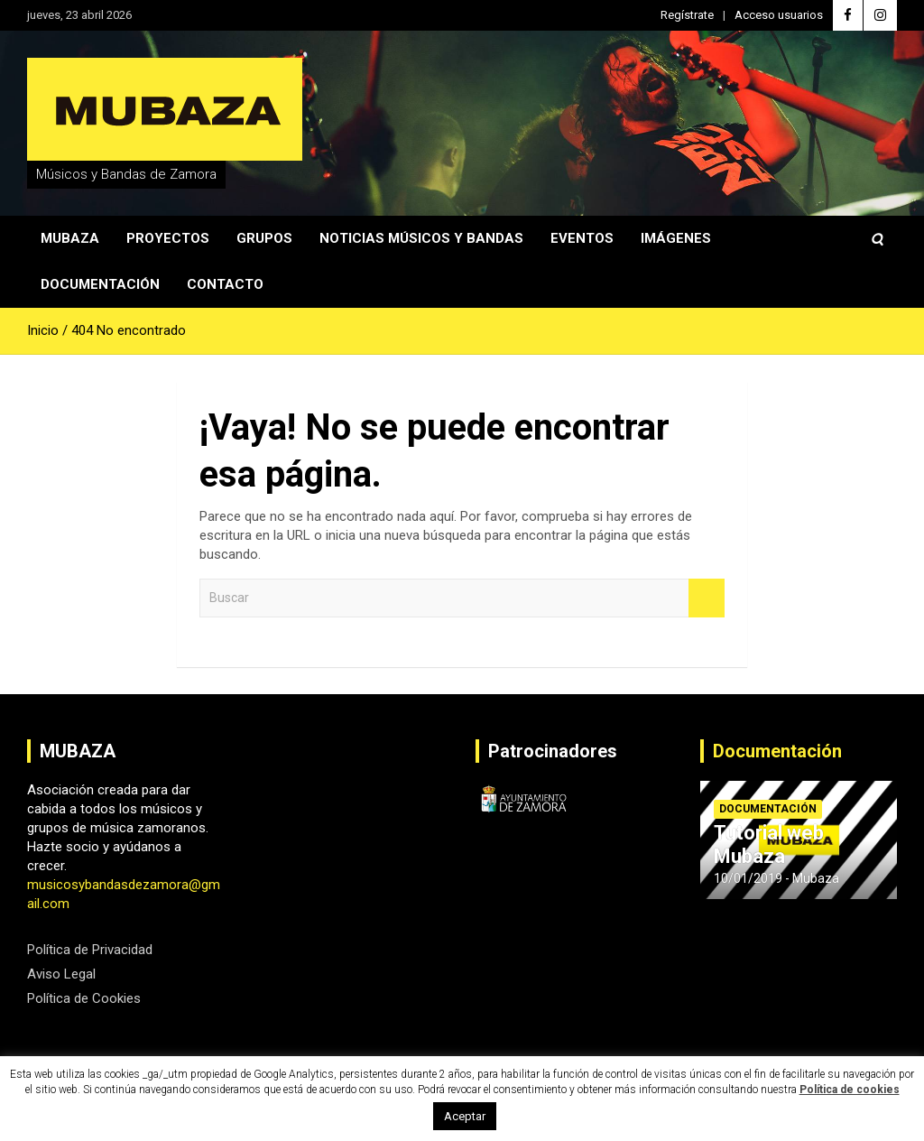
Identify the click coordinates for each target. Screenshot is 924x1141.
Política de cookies (849, 1089)
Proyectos (167, 238)
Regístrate (687, 15)
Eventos (582, 238)
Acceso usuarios (779, 15)
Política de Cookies (84, 998)
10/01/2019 (748, 878)
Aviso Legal (61, 974)
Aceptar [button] (464, 1116)
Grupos (264, 238)
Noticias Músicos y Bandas (421, 238)
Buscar (706, 598)
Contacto (225, 284)
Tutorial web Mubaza (769, 844)
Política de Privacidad (89, 950)
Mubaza (70, 238)
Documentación (100, 284)
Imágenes (676, 238)
